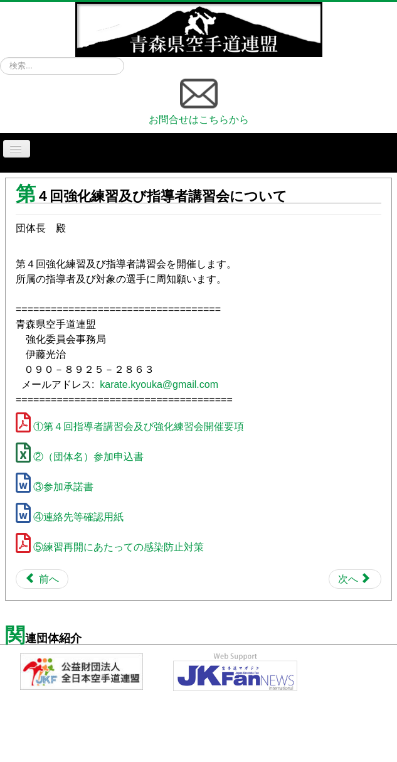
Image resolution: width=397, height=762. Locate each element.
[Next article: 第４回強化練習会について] (355, 579)
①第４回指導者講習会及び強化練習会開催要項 (138, 426)
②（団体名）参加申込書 (88, 456)
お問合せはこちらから (199, 100)
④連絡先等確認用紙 (78, 517)
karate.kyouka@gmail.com (159, 384)
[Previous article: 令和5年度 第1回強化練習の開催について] (42, 579)
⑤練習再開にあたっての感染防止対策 (118, 547)
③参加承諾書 (63, 486)
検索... (0, 57)
